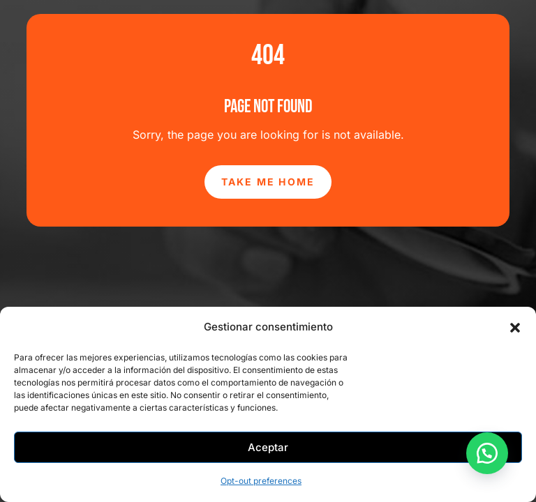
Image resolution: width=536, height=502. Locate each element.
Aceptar (268, 447)
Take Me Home (268, 182)
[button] (515, 328)
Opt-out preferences (261, 481)
